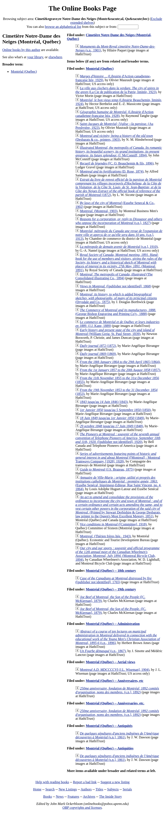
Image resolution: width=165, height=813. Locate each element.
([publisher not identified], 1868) (115, 286)
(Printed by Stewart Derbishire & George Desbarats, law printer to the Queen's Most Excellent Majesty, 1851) (118, 506)
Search (50, 789)
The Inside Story (110, 796)
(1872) (118, 187)
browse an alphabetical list (63, 26)
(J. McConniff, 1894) (118, 151)
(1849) (112, 418)
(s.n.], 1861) (117, 735)
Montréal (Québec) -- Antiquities (109, 748)
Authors (86, 789)
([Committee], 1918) (113, 524)
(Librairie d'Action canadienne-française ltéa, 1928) (114, 114)
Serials (127, 789)
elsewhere (55, 57)
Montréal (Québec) (24, 71)
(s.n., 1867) (103, 651)
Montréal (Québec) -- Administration (113, 624)
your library (35, 57)
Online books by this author (21, 50)
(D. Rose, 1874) (111, 171)
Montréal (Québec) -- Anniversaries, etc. (115, 703)
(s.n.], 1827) (118, 221)
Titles (99, 789)
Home (37, 789)
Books (47, 796)
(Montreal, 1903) (98, 211)
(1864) (120, 362)
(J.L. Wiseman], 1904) (114, 669)
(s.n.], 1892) (117, 690)
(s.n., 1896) (117, 637)
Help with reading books (52, 782)
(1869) (98, 354)
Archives (89, 796)
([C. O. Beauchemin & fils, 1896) (117, 163)
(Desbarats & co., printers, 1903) (114, 137)
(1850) (115, 410)
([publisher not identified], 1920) (117, 438)
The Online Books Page (82, 8)
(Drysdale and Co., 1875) (116, 298)
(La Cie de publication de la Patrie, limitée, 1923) (117, 90)
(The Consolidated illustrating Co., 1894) (114, 276)
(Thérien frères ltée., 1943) (105, 536)
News (59, 796)
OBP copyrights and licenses (82, 807)
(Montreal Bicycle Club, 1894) (117, 553)
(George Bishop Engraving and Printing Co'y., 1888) (115, 312)
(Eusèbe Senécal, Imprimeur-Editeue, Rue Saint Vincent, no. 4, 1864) (118, 483)
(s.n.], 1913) (118, 234)
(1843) (104, 402)
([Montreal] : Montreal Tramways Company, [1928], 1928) (117, 457)
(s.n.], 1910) (119, 246)
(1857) (120, 370)
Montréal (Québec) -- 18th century (111, 570)
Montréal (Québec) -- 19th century (111, 589)
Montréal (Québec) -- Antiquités (109, 726)
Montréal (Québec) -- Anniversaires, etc (114, 680)
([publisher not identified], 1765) (113, 580)
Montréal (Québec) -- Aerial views (110, 662)
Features (73, 796)
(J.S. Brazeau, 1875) (107, 469)
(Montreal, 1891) (118, 262)
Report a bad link (85, 782)
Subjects (113, 789)
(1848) (111, 426)
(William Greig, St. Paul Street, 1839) (115, 332)
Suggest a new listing (114, 782)
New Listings (68, 789)
